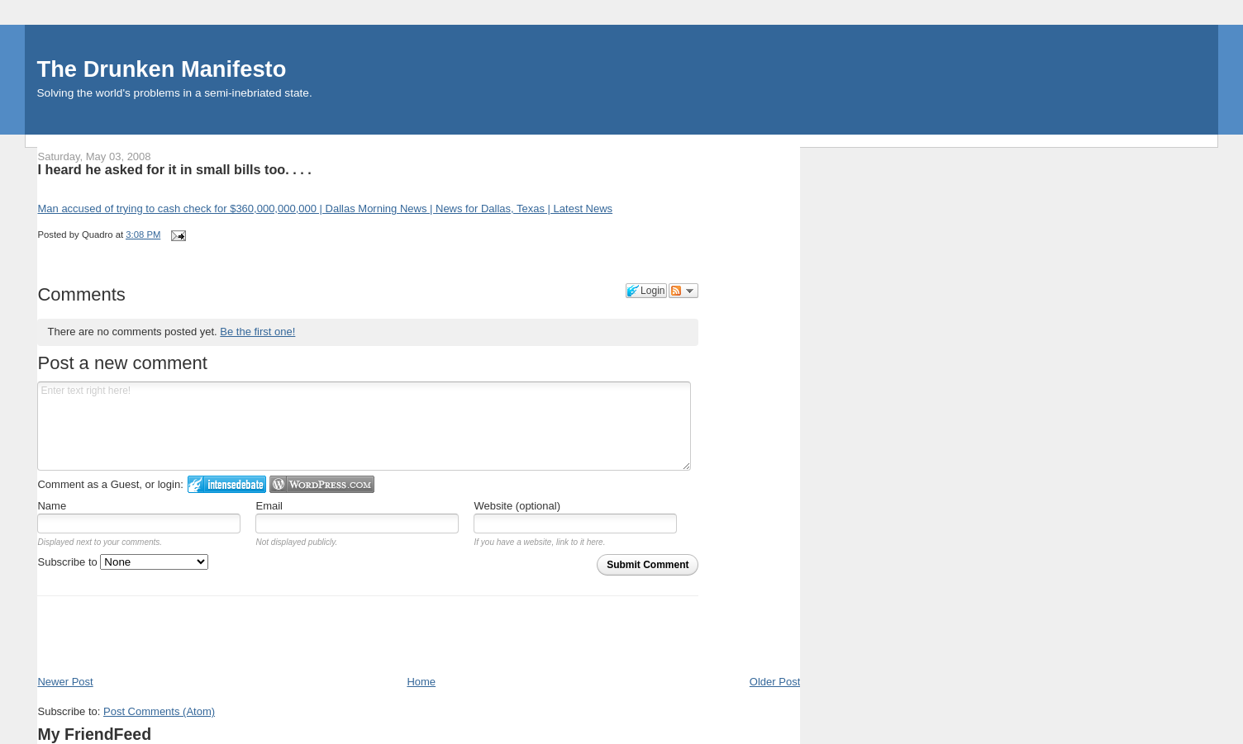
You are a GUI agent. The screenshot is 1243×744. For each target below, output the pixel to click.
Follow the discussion (683, 290)
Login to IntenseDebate (227, 484)
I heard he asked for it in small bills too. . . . (174, 169)
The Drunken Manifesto (162, 69)
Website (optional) (517, 506)
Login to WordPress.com (321, 484)
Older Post (775, 681)
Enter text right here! (363, 426)
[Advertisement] (134, 637)
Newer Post (65, 681)
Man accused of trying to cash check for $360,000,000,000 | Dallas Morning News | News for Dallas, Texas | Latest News (324, 208)
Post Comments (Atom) (159, 711)
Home (421, 681)
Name (51, 506)
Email (269, 506)
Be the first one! (257, 331)
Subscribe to (122, 562)
